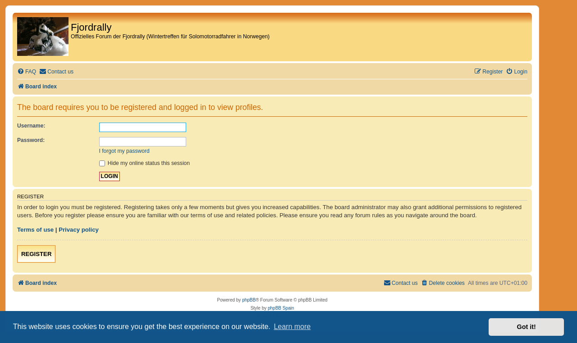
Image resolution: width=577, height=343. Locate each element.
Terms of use (35, 229)
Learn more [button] (292, 326)
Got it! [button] (526, 326)
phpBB (249, 299)
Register (36, 254)
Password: (31, 140)
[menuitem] (26, 72)
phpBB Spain (281, 308)
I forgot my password (124, 151)
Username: (31, 126)
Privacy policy (79, 229)
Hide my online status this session (144, 163)
